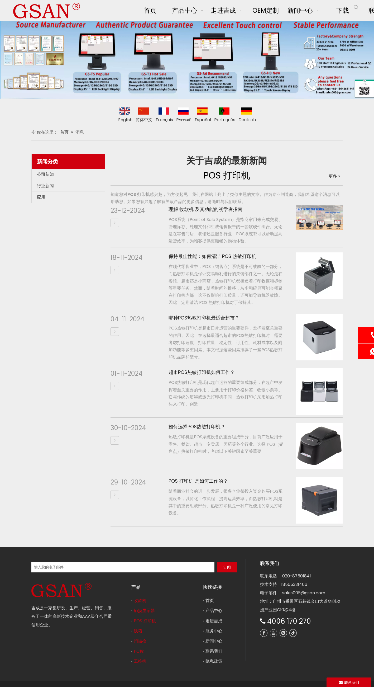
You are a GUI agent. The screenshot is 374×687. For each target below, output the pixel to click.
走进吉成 (213, 621)
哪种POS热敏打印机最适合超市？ (204, 317)
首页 (209, 600)
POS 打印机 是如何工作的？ (198, 481)
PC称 (139, 651)
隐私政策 (213, 661)
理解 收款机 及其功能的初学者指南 (205, 209)
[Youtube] (273, 633)
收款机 (140, 600)
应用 (41, 197)
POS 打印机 (145, 621)
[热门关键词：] (356, 7)
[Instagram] (283, 633)
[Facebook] (263, 633)
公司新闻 (45, 174)
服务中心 (213, 631)
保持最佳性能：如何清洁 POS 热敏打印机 (212, 256)
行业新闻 (45, 186)
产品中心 (213, 611)
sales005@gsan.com (303, 593)
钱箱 (138, 631)
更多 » (334, 176)
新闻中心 (213, 641)
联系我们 (213, 651)
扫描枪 (140, 641)
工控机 (140, 661)
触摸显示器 (144, 611)
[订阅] (227, 567)
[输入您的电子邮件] (122, 567)
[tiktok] (293, 633)
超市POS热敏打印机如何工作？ (202, 372)
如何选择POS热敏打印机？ (197, 426)
